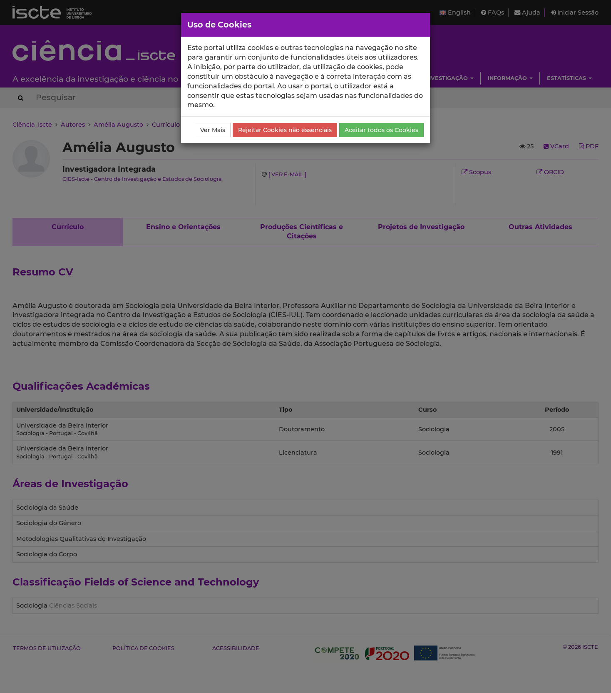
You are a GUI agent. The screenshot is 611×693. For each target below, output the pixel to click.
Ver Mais (212, 130)
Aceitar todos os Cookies (381, 130)
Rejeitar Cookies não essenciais (285, 130)
